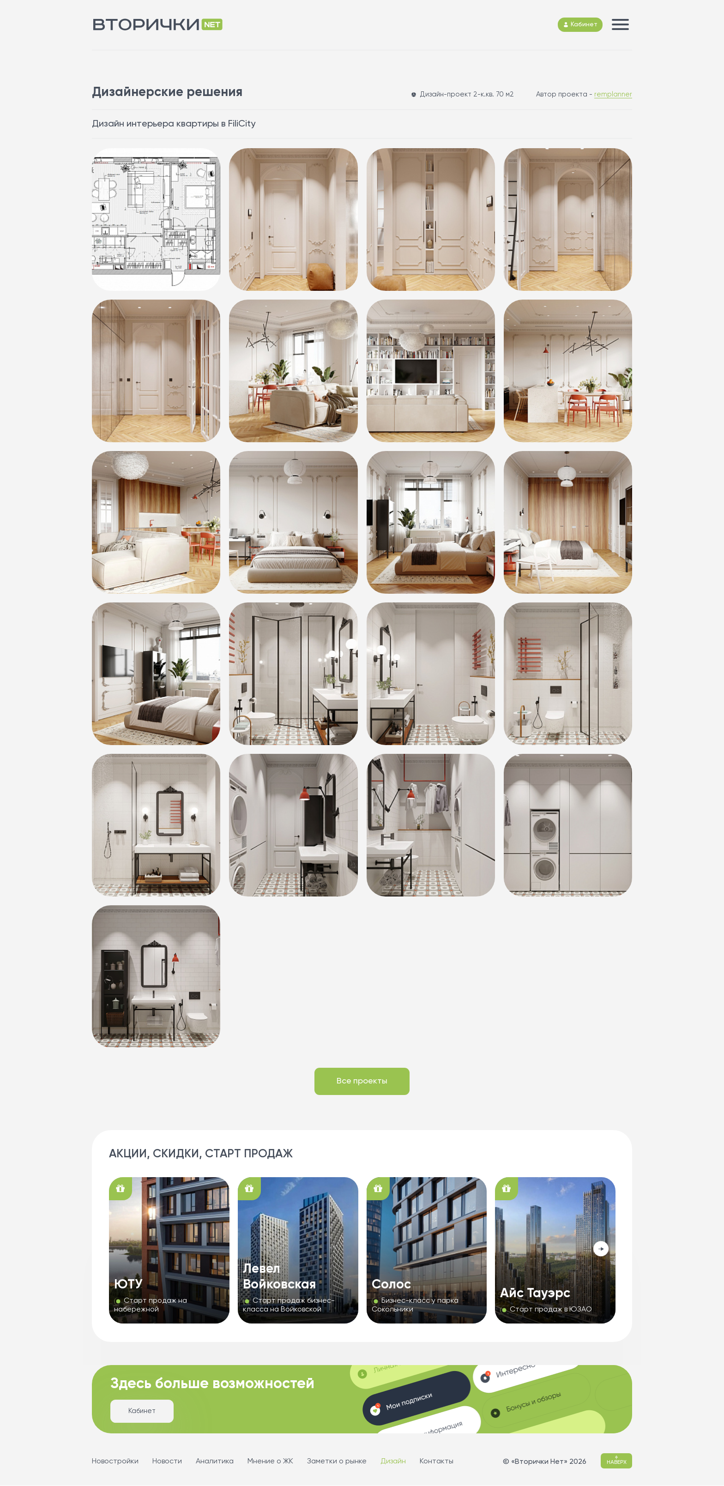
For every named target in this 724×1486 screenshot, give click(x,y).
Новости (167, 1462)
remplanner (613, 94)
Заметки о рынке (337, 1462)
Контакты (436, 1462)
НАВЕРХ (617, 1461)
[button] (601, 1249)
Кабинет (142, 1411)
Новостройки (115, 1462)
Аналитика (215, 1462)
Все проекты (362, 1081)
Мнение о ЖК (270, 1462)
